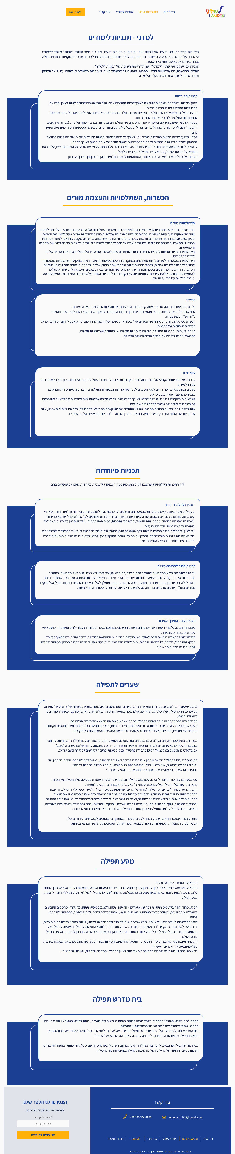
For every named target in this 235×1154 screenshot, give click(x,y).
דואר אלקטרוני (42, 1117)
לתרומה (135, 1138)
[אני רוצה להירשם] (43, 1135)
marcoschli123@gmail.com (186, 1117)
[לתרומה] (75, 12)
